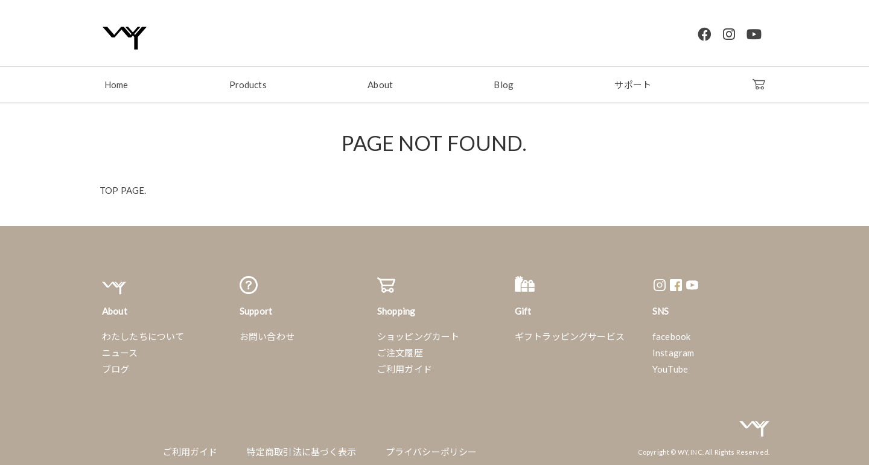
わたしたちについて (143, 332)
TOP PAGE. (123, 186)
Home (116, 80)
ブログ (115, 364)
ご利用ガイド (404, 364)
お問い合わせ (267, 332)
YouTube (670, 364)
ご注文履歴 (400, 348)
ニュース (120, 348)
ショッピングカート (418, 332)
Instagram (673, 348)
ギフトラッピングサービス (570, 332)
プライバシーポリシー (431, 447)
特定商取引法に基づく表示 (302, 447)
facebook (671, 332)
